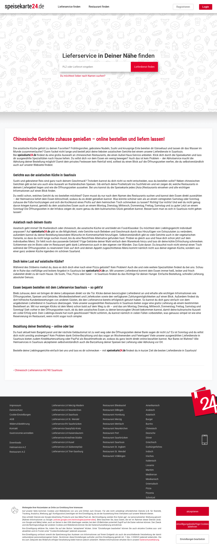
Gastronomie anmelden (21, 433)
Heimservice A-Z (18, 447)
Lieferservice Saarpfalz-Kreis (66, 428)
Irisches (150, 456)
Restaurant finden (99, 6)
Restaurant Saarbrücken (115, 437)
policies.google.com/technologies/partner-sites (74, 520)
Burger (149, 419)
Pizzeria (150, 493)
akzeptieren (192, 511)
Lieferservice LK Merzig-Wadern (68, 405)
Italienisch (151, 460)
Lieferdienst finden (144, 66)
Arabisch (150, 410)
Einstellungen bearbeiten (192, 539)
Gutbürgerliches (154, 447)
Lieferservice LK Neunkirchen (66, 410)
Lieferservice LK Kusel (63, 442)
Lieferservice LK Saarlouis (65, 414)
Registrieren (183, 6)
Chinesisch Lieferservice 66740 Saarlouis (38, 370)
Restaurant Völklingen (114, 456)
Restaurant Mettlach (113, 423)
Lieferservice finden (69, 6)
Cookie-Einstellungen (20, 414)
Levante (150, 465)
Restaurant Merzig (112, 419)
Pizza (148, 488)
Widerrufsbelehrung (20, 423)
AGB (12, 419)
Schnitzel (150, 497)
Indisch (149, 451)
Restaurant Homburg (114, 414)
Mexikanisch (152, 479)
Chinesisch (151, 428)
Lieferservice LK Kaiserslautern (67, 433)
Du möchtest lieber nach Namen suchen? (82, 75)
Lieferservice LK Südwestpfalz (67, 447)
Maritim (150, 470)
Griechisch (151, 442)
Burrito (149, 423)
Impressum (15, 405)
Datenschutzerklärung (149, 540)
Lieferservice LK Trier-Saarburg (67, 451)
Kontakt (14, 428)
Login (205, 6)
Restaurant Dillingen (113, 410)
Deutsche (150, 433)
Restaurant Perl (111, 433)
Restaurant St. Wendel (114, 451)
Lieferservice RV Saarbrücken (67, 423)
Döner (149, 437)
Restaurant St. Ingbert (114, 447)
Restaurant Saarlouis (113, 442)
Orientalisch (152, 483)
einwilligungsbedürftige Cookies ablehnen (192, 525)
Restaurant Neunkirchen (115, 428)
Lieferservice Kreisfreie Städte (67, 437)
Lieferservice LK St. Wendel (65, 419)
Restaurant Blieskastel (114, 405)
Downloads (15, 442)
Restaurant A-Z (17, 451)
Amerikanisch (153, 405)
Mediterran (151, 474)
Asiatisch (150, 414)
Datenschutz (16, 410)
